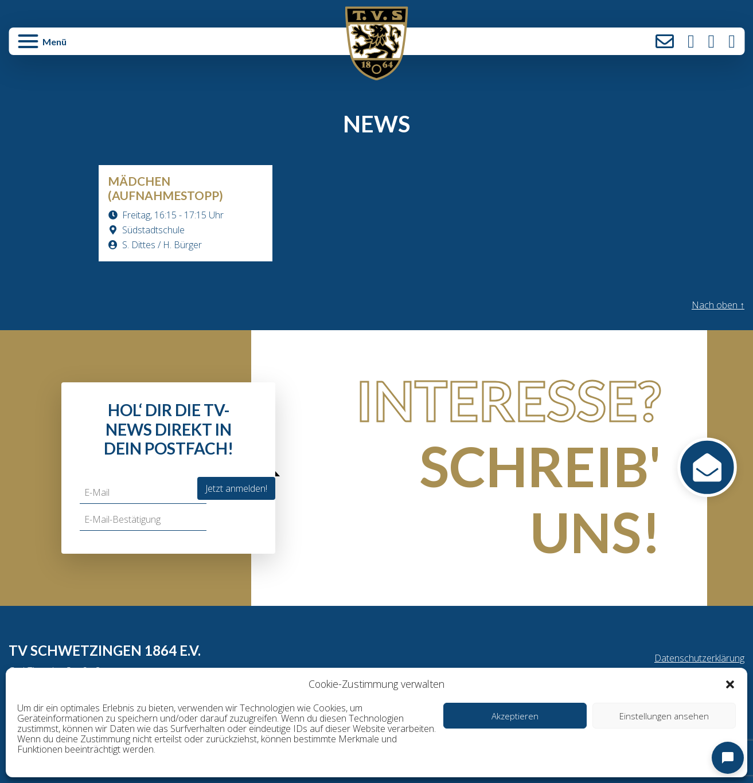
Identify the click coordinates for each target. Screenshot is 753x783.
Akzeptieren (515, 716)
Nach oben (718, 305)
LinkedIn (731, 41)
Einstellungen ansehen (664, 716)
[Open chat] (728, 758)
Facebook (711, 41)
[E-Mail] (143, 492)
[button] (730, 684)
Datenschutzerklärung (699, 658)
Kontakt (665, 41)
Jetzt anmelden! (236, 488)
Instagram (691, 41)
